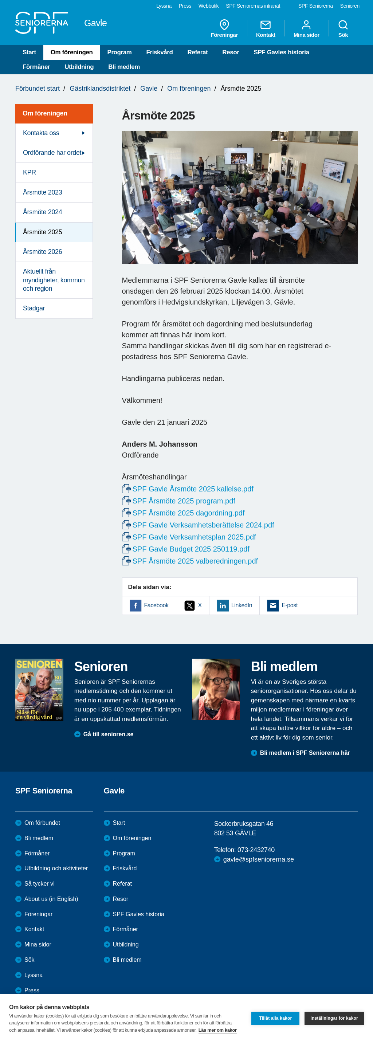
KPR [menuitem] (29, 172)
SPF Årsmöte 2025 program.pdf (184, 501)
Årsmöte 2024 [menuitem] (42, 212)
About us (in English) (51, 899)
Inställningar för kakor (334, 1018)
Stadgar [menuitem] (34, 308)
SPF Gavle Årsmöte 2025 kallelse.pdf (193, 489)
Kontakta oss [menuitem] (41, 133)
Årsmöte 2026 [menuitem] (42, 251)
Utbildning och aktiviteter (56, 868)
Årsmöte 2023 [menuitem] (42, 192)
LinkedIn (241, 605)
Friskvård (159, 52)
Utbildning (79, 66)
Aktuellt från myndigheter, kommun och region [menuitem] (54, 280)
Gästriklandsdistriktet (100, 88)
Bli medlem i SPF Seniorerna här (305, 753)
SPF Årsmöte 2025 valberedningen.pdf (195, 561)
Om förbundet (42, 823)
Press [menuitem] (185, 6)
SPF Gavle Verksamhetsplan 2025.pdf (194, 537)
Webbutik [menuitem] (209, 6)
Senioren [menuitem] (350, 6)
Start (29, 52)
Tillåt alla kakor (275, 1018)
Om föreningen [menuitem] (45, 113)
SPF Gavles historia (281, 52)
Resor (230, 52)
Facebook (156, 605)
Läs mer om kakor (218, 1030)
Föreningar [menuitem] (224, 28)
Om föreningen (72, 52)
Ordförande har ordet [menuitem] (52, 152)
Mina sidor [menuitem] (306, 28)
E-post (290, 605)
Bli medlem (124, 66)
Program (119, 52)
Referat (198, 52)
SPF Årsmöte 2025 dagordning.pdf (189, 513)
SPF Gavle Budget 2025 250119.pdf (191, 549)
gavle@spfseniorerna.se (258, 859)
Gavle (148, 88)
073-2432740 (256, 850)
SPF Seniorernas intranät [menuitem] (253, 6)
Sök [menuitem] (343, 28)
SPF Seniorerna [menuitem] (315, 6)
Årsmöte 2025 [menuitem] (42, 232)
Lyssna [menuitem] (164, 6)
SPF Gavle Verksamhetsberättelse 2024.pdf (203, 525)
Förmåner (36, 66)
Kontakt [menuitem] (265, 28)
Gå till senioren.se (108, 734)
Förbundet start (37, 88)
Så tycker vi (39, 884)
